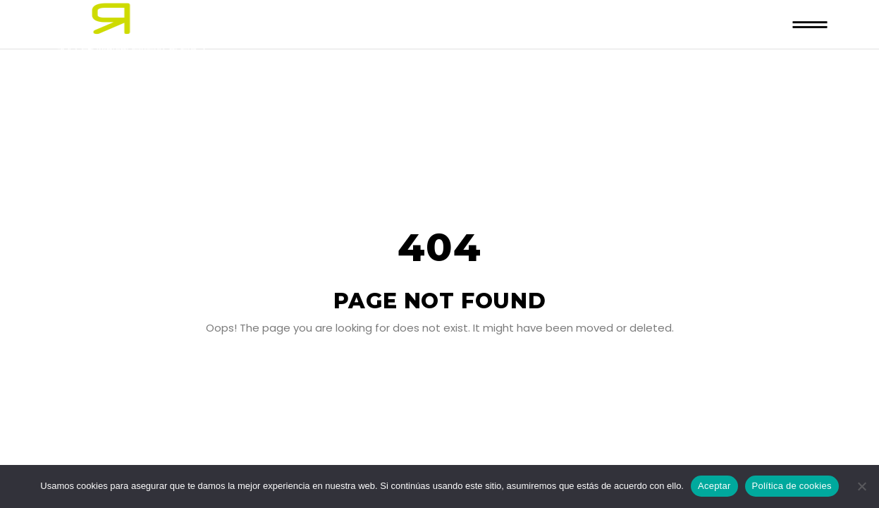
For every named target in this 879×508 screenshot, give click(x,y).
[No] (861, 486)
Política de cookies (792, 485)
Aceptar (714, 485)
